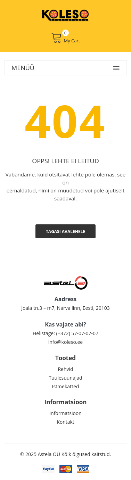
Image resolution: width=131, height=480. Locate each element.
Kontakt (65, 422)
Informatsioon (65, 413)
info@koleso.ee (65, 342)
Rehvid (65, 369)
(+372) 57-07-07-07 (77, 333)
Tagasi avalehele (65, 231)
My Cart (65, 38)
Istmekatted (65, 386)
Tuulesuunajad (65, 377)
